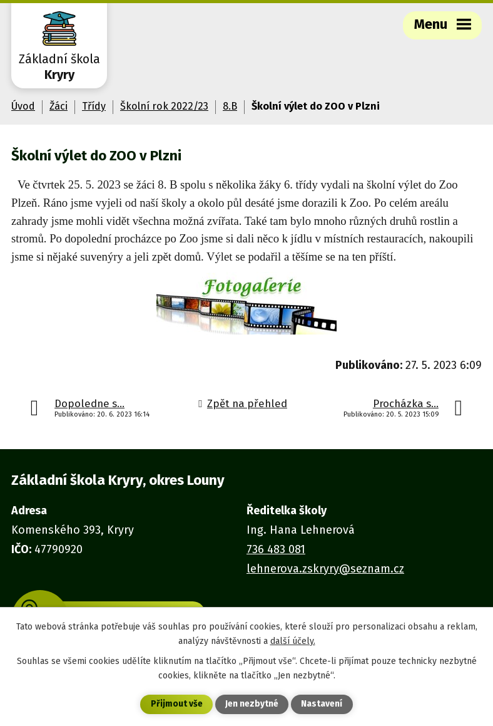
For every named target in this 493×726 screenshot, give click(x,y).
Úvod (23, 106)
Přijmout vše (177, 704)
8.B (230, 106)
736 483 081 (275, 549)
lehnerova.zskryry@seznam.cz (325, 569)
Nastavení (321, 704)
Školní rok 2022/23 (164, 106)
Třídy (94, 106)
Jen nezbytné (251, 704)
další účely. (292, 640)
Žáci (58, 106)
